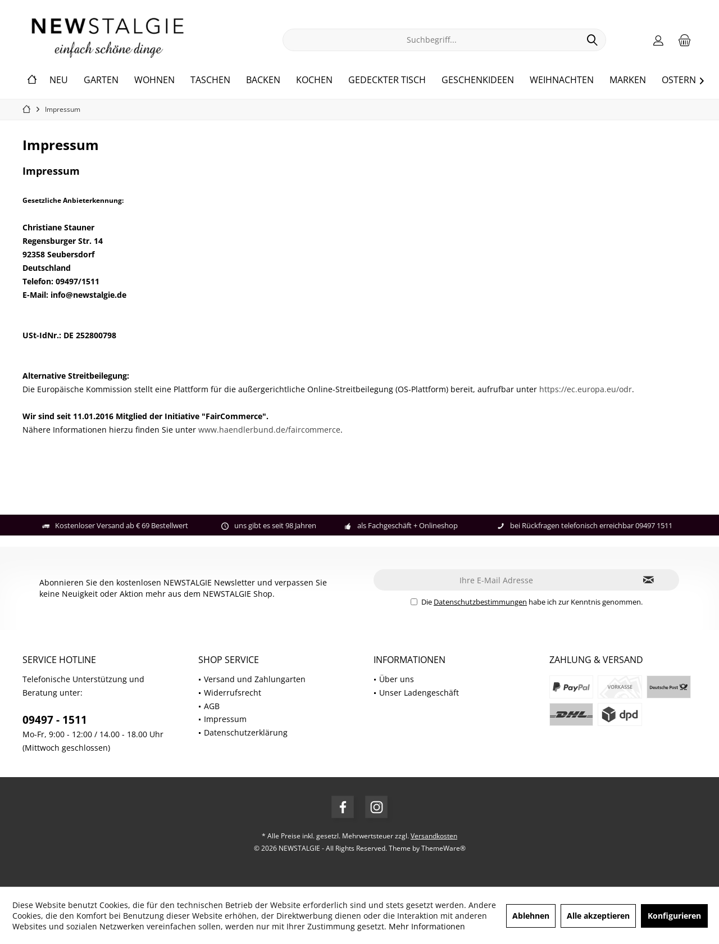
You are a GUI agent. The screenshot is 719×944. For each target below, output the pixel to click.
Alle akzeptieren (598, 915)
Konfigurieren (674, 915)
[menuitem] (685, 40)
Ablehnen (530, 915)
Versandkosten (434, 836)
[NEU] (59, 80)
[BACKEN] (263, 80)
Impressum (225, 719)
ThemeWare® (443, 848)
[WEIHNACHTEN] (562, 80)
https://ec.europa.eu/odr (585, 389)
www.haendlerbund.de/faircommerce (269, 429)
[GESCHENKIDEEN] (478, 80)
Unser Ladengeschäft (419, 692)
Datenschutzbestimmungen (480, 602)
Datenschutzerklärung (246, 732)
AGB (212, 706)
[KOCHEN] (314, 80)
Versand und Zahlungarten (255, 679)
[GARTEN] (101, 80)
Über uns (396, 679)
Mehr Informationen (427, 926)
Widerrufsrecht (232, 692)
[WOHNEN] (154, 80)
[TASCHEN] (210, 80)
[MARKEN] (628, 80)
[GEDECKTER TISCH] (387, 80)
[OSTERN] (679, 80)
